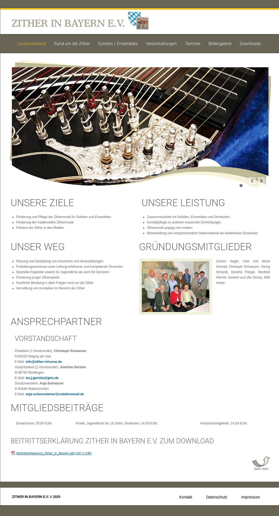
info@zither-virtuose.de (44, 362)
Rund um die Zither (72, 43)
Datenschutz (216, 497)
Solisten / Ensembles (118, 43)
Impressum (250, 497)
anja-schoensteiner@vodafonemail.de (55, 394)
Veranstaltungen (161, 43)
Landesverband (31, 43)
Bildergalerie (220, 43)
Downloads (250, 43)
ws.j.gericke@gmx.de (42, 378)
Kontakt (185, 497)
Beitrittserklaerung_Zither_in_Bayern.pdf (54, 453)
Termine (192, 43)
